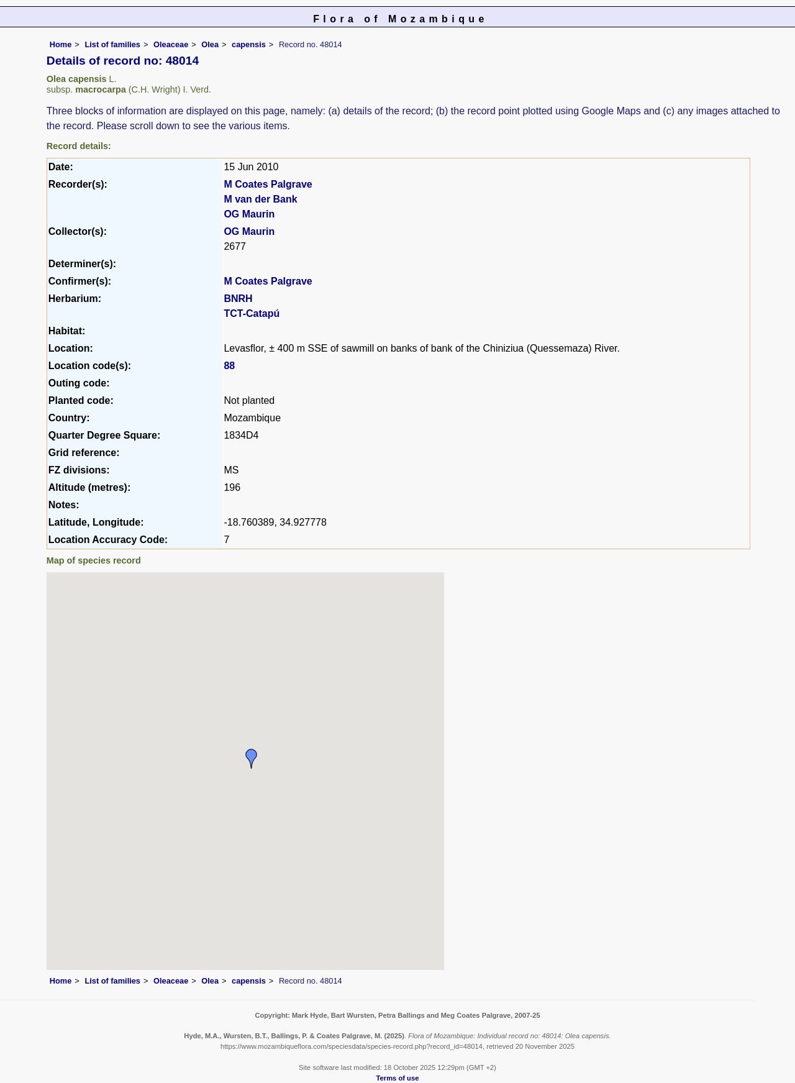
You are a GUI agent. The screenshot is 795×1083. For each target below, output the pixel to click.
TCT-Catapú (251, 313)
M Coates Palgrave (268, 184)
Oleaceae (170, 44)
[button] (251, 759)
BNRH (238, 298)
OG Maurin (249, 214)
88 (229, 365)
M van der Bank (260, 199)
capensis (249, 44)
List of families (112, 44)
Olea (210, 44)
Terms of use (397, 1078)
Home (61, 44)
